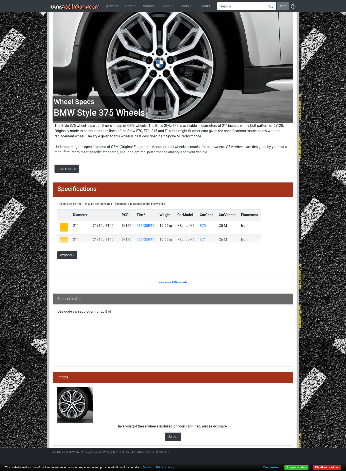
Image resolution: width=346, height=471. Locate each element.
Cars (129, 6)
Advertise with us (143, 452)
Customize (270, 467)
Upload (173, 437)
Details (147, 467)
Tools (185, 6)
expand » (67, 255)
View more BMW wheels (173, 282)
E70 (203, 226)
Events (204, 6)
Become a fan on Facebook (277, 452)
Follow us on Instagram (261, 452)
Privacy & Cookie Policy (96, 452)
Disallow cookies (327, 467)
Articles (112, 6)
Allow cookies (296, 467)
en (281, 6)
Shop (166, 6)
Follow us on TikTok (285, 452)
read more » (66, 169)
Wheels (148, 6)
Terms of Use (121, 452)
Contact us (163, 452)
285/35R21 (145, 226)
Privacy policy (165, 467)
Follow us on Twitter (269, 452)
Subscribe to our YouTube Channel (292, 452)
